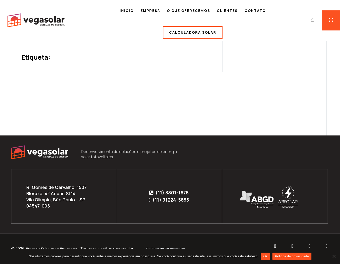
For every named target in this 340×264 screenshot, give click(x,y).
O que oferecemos (188, 10)
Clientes (227, 10)
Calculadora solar (192, 32)
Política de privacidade (292, 256)
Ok (265, 256)
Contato (255, 10)
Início (127, 10)
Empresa (150, 10)
